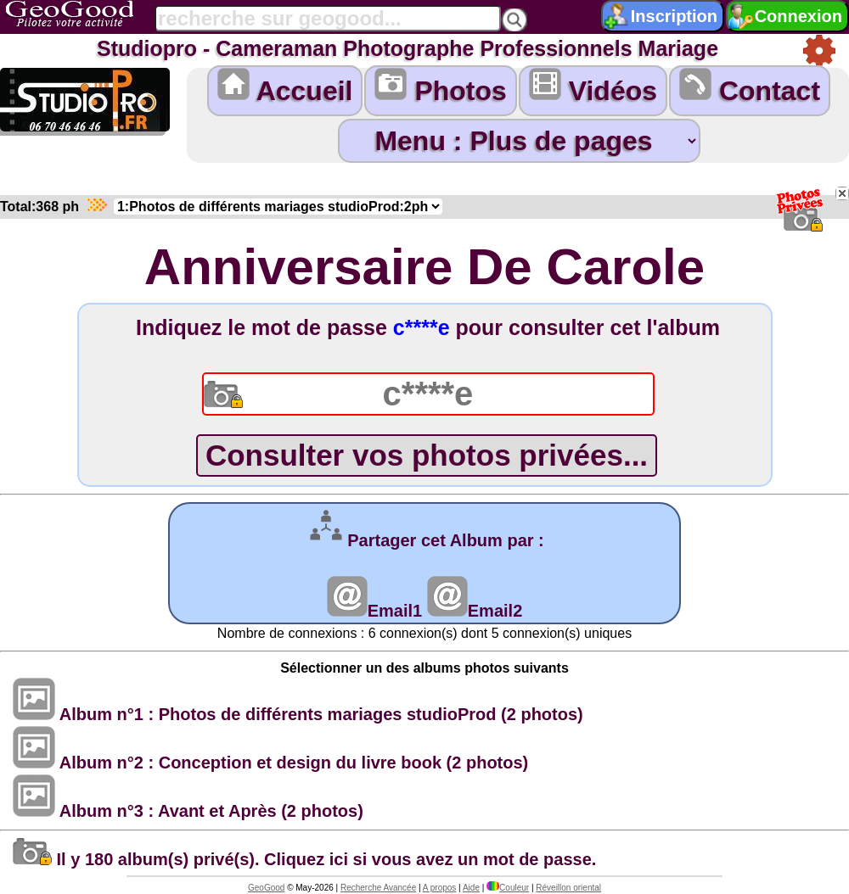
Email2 (474, 610)
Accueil (285, 87)
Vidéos (593, 87)
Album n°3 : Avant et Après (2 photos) (188, 811)
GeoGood (266, 887)
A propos (439, 887)
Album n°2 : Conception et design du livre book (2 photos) (270, 762)
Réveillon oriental (568, 887)
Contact (749, 87)
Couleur (507, 887)
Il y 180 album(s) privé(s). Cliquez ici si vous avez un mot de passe (302, 859)
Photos (440, 87)
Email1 (374, 610)
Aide (471, 887)
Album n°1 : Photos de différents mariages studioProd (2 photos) (298, 714)
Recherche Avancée (378, 887)
